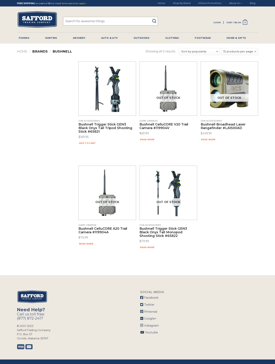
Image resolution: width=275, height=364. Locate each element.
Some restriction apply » (74, 3)
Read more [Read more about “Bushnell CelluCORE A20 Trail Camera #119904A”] (86, 243)
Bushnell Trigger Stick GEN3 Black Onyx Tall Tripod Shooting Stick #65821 (105, 128)
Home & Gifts (236, 38)
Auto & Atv (109, 38)
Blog (252, 3)
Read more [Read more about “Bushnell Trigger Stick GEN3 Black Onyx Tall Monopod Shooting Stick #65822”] (147, 247)
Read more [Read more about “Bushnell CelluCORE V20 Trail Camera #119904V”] (147, 139)
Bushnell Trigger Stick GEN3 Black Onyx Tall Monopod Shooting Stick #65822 (163, 232)
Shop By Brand (181, 3)
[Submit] (155, 19)
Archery (79, 38)
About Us (235, 3)
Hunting (51, 38)
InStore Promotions (209, 3)
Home (161, 3)
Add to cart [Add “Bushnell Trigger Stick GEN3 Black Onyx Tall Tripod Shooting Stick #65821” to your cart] (87, 143)
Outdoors (141, 38)
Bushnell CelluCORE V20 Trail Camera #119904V (163, 126)
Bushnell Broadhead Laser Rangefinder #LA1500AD (223, 126)
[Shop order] (199, 51)
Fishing (24, 38)
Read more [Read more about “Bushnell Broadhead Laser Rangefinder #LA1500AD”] (208, 139)
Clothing (172, 38)
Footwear (203, 38)
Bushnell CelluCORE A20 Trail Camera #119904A (102, 230)
